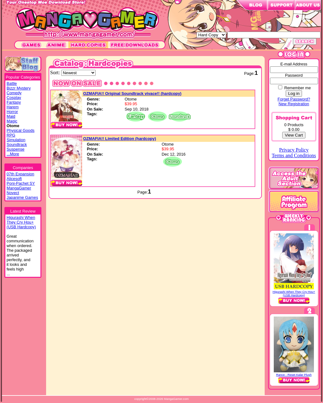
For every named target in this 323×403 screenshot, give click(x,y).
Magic (12, 121)
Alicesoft (14, 178)
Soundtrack (17, 144)
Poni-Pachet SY (21, 183)
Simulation (16, 139)
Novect (13, 192)
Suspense (15, 149)
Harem (13, 107)
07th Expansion (20, 174)
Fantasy (14, 102)
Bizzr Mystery (19, 88)
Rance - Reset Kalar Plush (293, 374)
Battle (12, 83)
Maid (11, 116)
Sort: (55, 72)
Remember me (297, 87)
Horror (12, 111)
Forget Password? (294, 99)
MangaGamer (19, 188)
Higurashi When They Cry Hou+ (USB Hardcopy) (294, 293)
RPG (11, 135)
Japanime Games (22, 197)
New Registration (293, 103)
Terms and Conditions (294, 155)
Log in (293, 93)
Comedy (14, 92)
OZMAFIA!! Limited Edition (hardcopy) (119, 138)
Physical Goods (20, 130)
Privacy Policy (294, 149)
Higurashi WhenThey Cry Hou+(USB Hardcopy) (21, 222)
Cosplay (14, 97)
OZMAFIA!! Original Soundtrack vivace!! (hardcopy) (132, 93)
